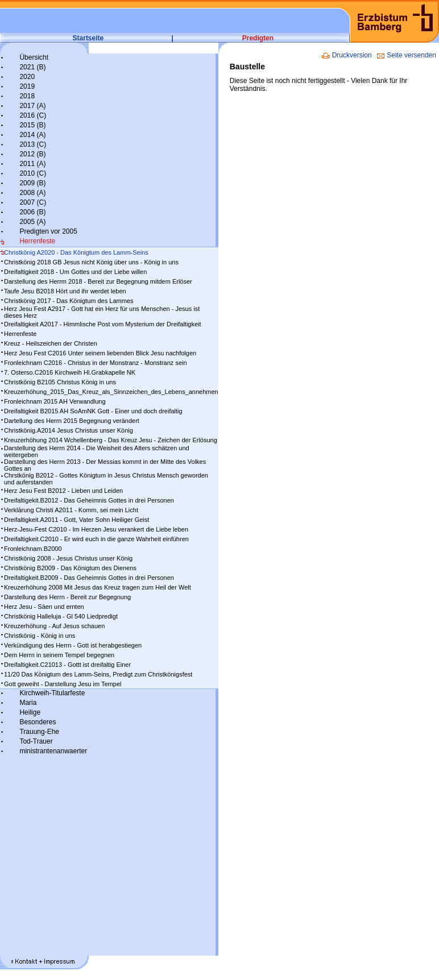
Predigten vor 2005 (48, 231)
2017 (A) (32, 106)
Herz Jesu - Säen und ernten (44, 606)
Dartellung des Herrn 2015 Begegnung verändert (71, 420)
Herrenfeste (37, 241)
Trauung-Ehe (39, 732)
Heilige (29, 712)
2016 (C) (32, 115)
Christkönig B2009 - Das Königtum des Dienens (70, 568)
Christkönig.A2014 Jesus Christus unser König (68, 430)
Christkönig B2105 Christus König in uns (60, 382)
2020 (27, 77)
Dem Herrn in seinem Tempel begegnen (59, 655)
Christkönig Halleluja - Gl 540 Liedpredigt (61, 616)
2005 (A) (32, 222)
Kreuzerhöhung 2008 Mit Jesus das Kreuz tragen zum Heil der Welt (97, 587)
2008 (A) (32, 193)
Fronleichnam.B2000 (33, 548)
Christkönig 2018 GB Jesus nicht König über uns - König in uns (91, 262)
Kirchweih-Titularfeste (52, 693)
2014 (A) (32, 135)
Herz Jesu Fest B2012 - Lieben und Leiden (63, 490)
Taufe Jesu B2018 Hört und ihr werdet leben (65, 291)
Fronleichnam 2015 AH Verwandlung (55, 401)
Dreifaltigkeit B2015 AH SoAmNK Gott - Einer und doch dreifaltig (93, 411)
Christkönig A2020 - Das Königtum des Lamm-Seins (76, 252)
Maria (27, 703)
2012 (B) (32, 154)
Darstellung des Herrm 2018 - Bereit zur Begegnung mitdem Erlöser (98, 281)
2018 (27, 96)
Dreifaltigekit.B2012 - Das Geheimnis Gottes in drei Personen (89, 500)
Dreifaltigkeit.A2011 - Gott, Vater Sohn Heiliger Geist (76, 519)
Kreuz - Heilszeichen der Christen (50, 343)
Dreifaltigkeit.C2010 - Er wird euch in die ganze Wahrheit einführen (96, 539)
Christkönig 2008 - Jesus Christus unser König (68, 558)
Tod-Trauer (35, 741)
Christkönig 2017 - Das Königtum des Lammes (68, 300)
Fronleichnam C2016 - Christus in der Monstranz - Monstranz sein (95, 362)
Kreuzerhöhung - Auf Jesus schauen (54, 626)
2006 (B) (32, 212)
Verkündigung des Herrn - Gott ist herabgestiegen (73, 645)
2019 (27, 86)
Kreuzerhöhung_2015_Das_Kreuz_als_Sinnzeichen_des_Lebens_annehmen (111, 391)
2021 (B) (32, 67)
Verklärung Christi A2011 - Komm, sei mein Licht (71, 510)
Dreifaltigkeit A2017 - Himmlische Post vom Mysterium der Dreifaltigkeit (102, 324)
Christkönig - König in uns (39, 635)
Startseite (88, 38)
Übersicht (33, 57)
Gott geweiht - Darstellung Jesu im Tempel (62, 683)
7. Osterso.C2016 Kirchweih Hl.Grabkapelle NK (69, 372)
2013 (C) (32, 144)
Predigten (258, 38)
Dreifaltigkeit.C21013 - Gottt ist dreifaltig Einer (67, 664)
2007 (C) (32, 202)
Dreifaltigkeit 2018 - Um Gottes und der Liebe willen (75, 271)
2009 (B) (32, 183)
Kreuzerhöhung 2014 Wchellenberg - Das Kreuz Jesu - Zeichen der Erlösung (110, 440)
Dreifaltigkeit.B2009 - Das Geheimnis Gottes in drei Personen (89, 577)
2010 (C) (32, 173)
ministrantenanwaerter (53, 751)
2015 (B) (32, 125)
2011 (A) (32, 164)
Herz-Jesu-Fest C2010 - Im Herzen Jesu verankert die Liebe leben (96, 529)
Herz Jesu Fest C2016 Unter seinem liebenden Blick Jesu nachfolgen (100, 353)
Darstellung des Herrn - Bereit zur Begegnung (67, 597)
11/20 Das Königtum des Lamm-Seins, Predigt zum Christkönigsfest (98, 674)
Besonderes (37, 722)
